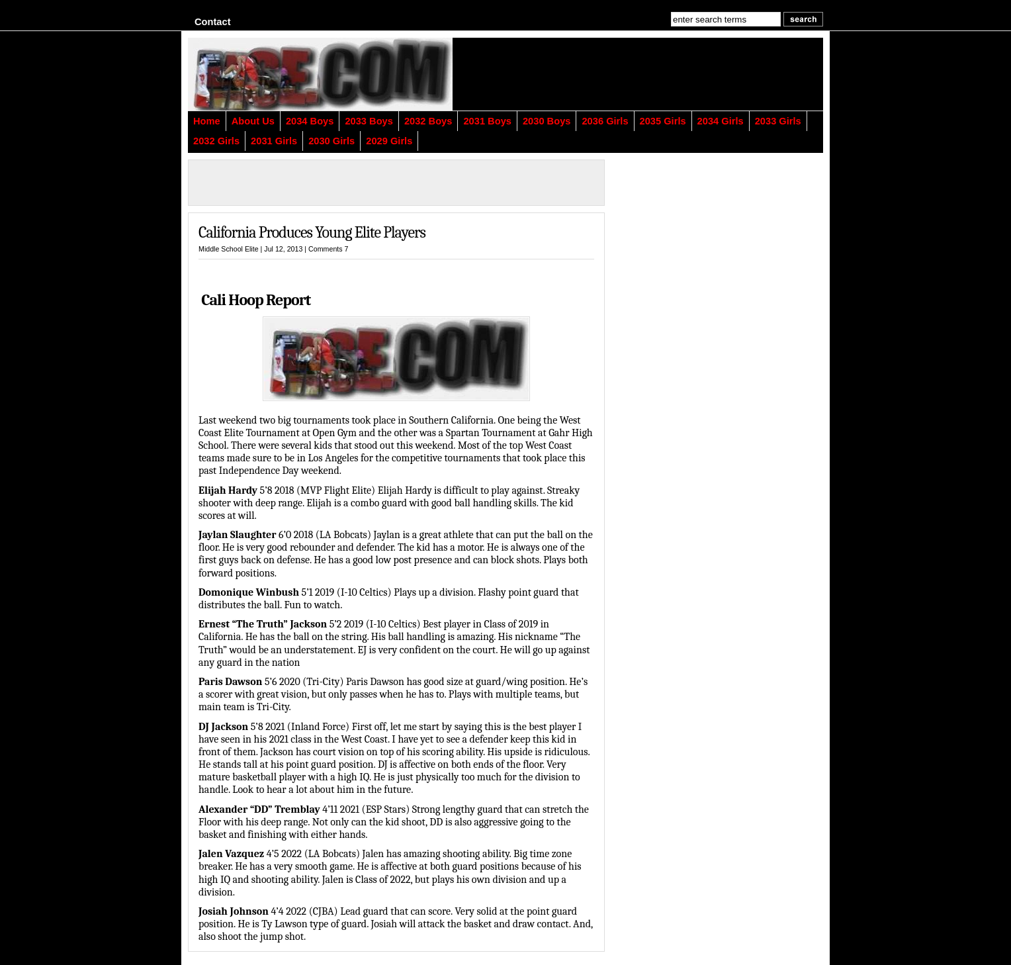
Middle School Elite (228, 249)
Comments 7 (328, 249)
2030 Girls (331, 141)
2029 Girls (389, 141)
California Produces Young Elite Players (311, 232)
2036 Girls (605, 121)
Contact (213, 22)
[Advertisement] (661, 74)
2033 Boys (369, 121)
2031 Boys (487, 121)
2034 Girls (720, 121)
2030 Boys (547, 121)
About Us (253, 121)
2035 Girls (663, 121)
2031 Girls (274, 141)
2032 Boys (428, 121)
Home (206, 121)
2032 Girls (216, 141)
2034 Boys (310, 121)
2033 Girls (778, 121)
